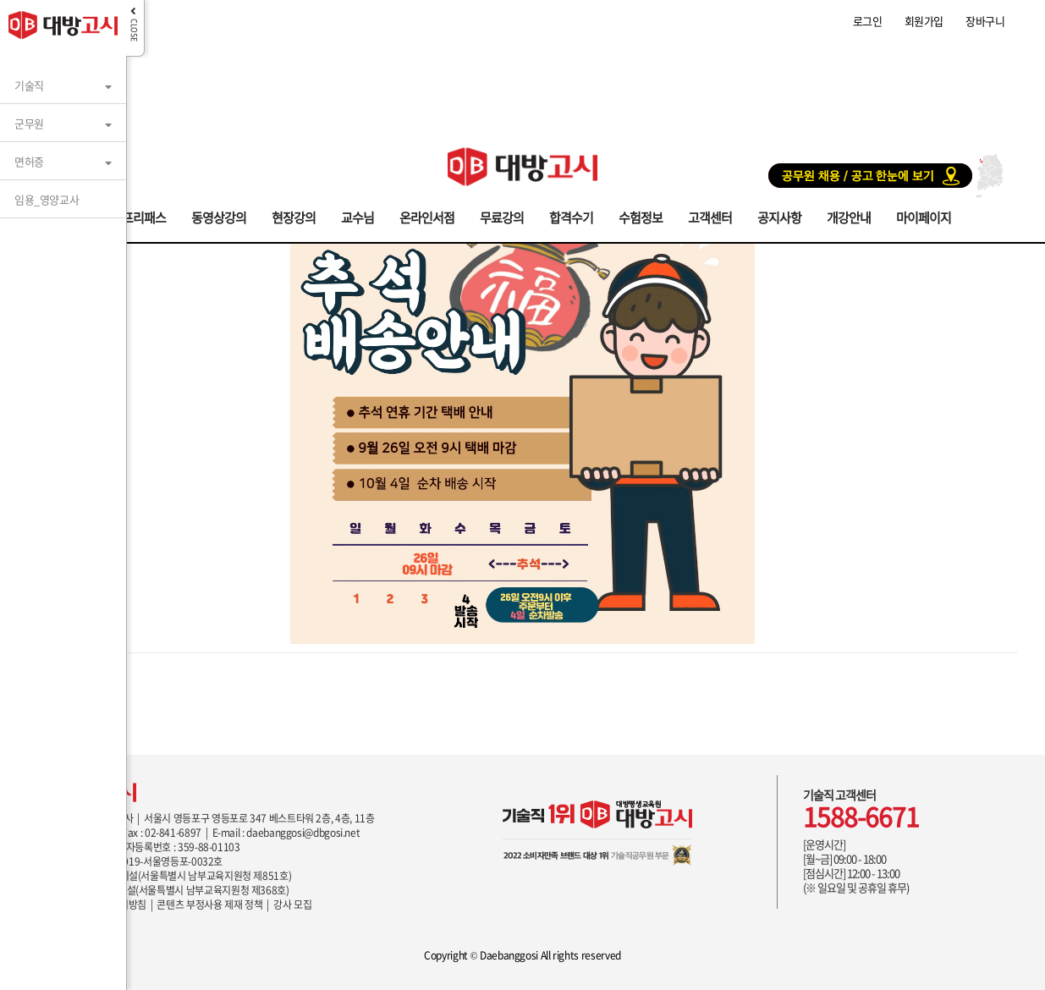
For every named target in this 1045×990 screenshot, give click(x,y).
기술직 (29, 85)
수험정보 (641, 216)
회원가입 (924, 21)
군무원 (29, 123)
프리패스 (144, 216)
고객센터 (710, 216)
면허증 (29, 161)
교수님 (357, 216)
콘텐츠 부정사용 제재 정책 (209, 904)
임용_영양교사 (46, 199)
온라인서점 (426, 216)
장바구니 (984, 21)
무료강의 (502, 216)
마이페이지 (923, 216)
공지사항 (779, 216)
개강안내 (849, 216)
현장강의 (294, 216)
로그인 (868, 21)
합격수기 (571, 216)
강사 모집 (292, 904)
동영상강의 (218, 216)
